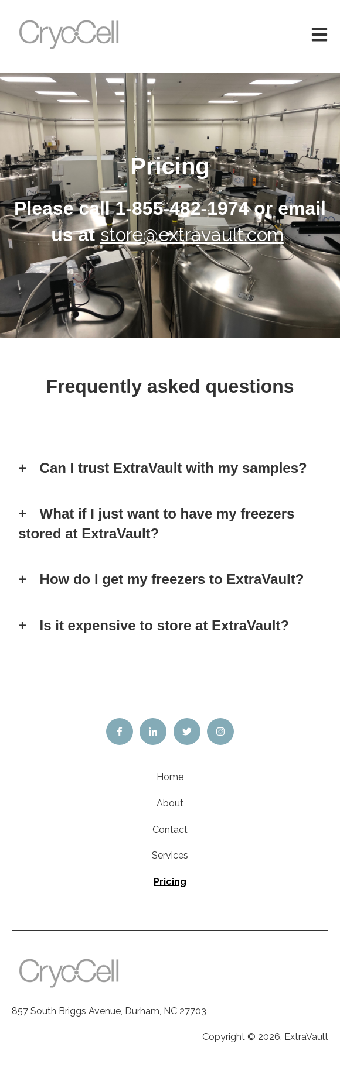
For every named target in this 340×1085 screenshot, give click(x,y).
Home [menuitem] (170, 776)
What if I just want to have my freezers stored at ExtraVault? (156, 523)
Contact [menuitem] (170, 829)
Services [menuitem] (170, 855)
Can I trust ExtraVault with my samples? (173, 468)
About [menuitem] (170, 803)
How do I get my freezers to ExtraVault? (172, 579)
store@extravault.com (192, 234)
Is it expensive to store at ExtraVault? (164, 625)
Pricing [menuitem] (170, 881)
